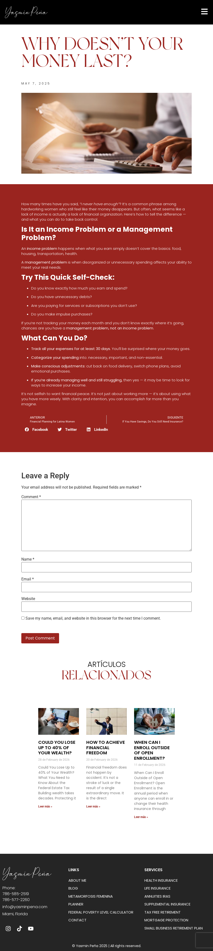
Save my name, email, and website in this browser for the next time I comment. (93, 618)
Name (27, 559)
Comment (31, 497)
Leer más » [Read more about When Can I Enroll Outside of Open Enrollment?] (141, 817)
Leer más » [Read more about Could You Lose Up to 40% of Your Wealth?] (45, 806)
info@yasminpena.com (24, 907)
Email (27, 579)
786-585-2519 (15, 894)
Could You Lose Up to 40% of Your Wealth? (56, 747)
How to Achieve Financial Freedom (105, 747)
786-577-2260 (16, 900)
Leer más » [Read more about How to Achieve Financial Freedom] (93, 806)
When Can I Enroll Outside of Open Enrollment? (152, 750)
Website (28, 599)
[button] (36, 429)
